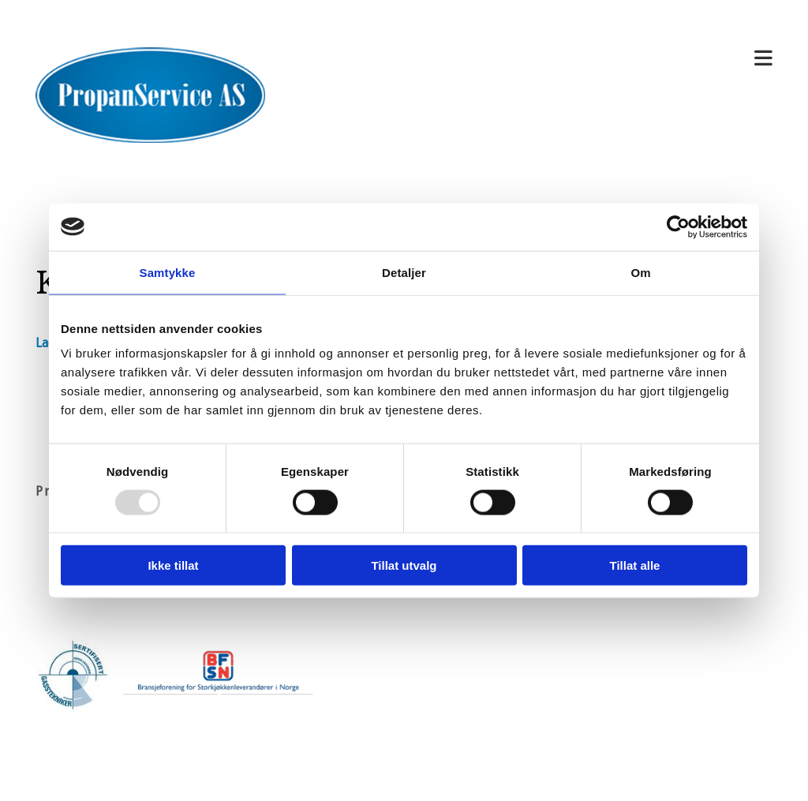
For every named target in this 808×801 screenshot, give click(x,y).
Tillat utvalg (403, 565)
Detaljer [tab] (404, 272)
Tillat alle (635, 565)
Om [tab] (640, 272)
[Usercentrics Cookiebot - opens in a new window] (678, 226)
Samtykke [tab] (168, 272)
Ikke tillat (173, 565)
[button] (530, 59)
